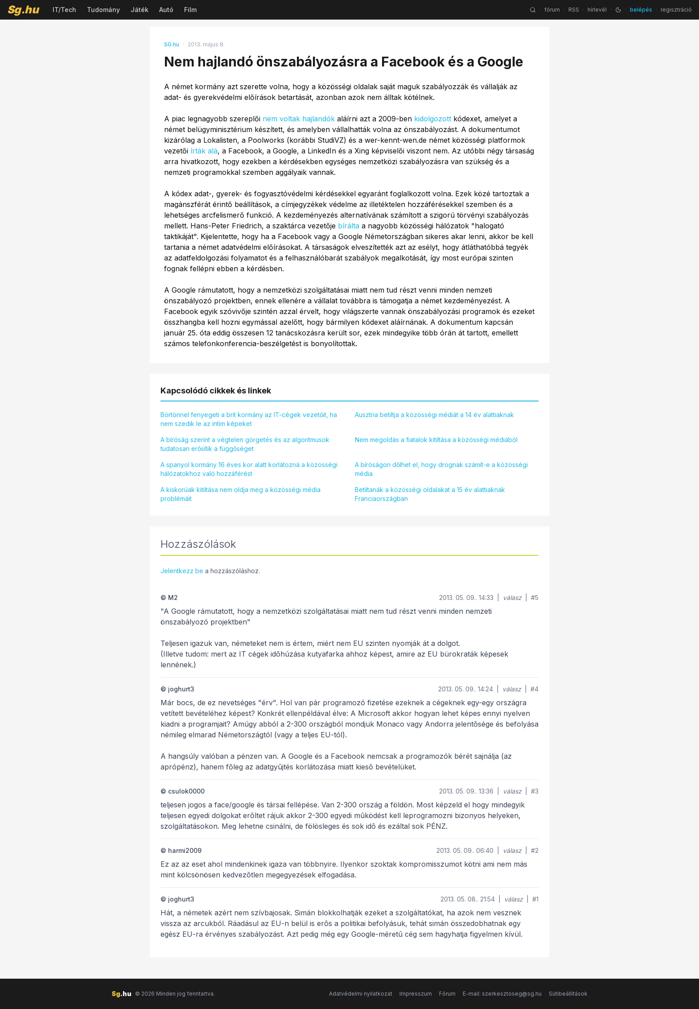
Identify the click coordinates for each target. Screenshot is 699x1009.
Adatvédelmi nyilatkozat (360, 993)
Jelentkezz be (181, 571)
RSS (573, 9)
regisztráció (676, 9)
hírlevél (597, 9)
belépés (641, 9)
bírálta (348, 225)
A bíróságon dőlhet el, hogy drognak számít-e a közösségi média (441, 469)
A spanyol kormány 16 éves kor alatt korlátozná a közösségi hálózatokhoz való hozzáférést (248, 469)
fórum (552, 9)
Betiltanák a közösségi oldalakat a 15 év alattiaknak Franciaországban (430, 494)
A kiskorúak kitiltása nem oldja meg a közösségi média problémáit (240, 494)
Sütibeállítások (568, 993)
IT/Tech (64, 9)
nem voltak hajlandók (299, 118)
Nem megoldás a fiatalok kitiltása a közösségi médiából (436, 439)
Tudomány (103, 9)
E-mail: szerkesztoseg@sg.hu (502, 993)
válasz (512, 597)
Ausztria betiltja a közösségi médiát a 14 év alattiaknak (434, 414)
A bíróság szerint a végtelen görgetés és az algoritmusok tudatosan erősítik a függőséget (244, 444)
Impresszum (415, 993)
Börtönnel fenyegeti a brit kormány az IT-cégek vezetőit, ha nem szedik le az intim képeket (248, 419)
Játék (139, 9)
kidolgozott (432, 118)
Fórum (447, 993)
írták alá (204, 150)
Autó (166, 9)
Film (190, 9)
